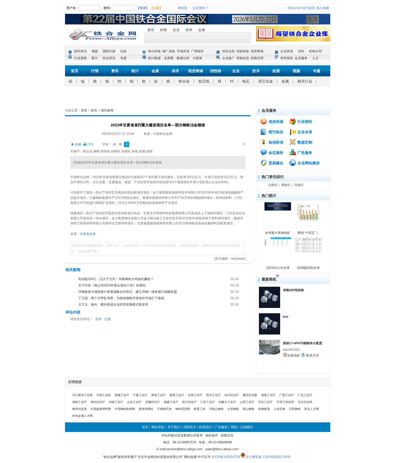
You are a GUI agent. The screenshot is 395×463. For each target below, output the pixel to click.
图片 (95, 58)
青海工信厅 (158, 395)
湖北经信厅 (97, 402)
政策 (276, 71)
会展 (201, 30)
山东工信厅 (134, 402)
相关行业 (304, 81)
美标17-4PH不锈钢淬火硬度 (302, 343)
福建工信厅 (171, 402)
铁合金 (184, 81)
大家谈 (197, 58)
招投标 (215, 71)
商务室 (182, 8)
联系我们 (205, 427)
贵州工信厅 (213, 395)
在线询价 (291, 355)
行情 (94, 71)
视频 (95, 51)
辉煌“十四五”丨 (308, 233)
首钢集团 (264, 408)
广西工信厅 (286, 395)
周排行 (286, 185)
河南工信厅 (116, 402)
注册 (107, 319)
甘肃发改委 (88, 234)
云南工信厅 (195, 395)
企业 (176, 30)
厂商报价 (197, 51)
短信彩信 (271, 142)
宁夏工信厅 (140, 395)
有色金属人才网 (82, 415)
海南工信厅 (268, 395)
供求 (188, 30)
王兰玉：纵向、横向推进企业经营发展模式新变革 (113, 304)
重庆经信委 (250, 395)
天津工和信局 (285, 402)
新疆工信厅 (122, 395)
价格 (163, 30)
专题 (123, 58)
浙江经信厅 (189, 402)
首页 (74, 71)
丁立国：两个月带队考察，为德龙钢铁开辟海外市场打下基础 (121, 298)
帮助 (234, 427)
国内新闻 (107, 110)
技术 (256, 71)
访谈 (123, 51)
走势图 (168, 58)
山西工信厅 (247, 402)
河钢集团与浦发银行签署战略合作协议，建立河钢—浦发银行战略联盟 (127, 292)
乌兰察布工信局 (82, 395)
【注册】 (156, 8)
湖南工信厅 (79, 402)
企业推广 (228, 58)
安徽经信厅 (152, 402)
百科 (301, 51)
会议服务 (271, 152)
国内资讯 (80, 51)
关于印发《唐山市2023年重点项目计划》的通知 (112, 285)
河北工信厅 (265, 402)
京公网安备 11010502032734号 (268, 457)
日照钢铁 (295, 408)
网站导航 (157, 427)
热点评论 (109, 58)
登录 (98, 319)
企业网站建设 (304, 162)
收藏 (76, 144)
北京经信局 (305, 402)
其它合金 (265, 81)
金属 (285, 81)
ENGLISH (295, 8)
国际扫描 (109, 51)
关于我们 (173, 427)
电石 (246, 81)
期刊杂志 (271, 131)
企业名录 (300, 131)
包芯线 (203, 81)
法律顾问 (246, 427)
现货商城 (257, 51)
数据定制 (300, 142)
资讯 (150, 30)
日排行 (273, 185)
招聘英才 (189, 427)
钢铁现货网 (182, 408)
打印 (88, 144)
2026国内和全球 (308, 268)
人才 (315, 58)
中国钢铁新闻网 (125, 408)
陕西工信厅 (177, 395)
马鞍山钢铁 (216, 408)
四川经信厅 (231, 395)
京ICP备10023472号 (225, 457)
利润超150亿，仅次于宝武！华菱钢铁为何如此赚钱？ (116, 279)
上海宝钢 (279, 408)
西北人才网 (311, 408)
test (285, 317)
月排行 (299, 185)
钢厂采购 (168, 51)
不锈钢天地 (164, 408)
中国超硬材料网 (100, 408)
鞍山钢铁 (248, 408)
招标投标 (242, 51)
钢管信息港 (79, 408)
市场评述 (183, 51)
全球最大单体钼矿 (277, 233)
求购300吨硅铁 (293, 290)
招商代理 (257, 58)
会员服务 (301, 58)
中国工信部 (103, 395)
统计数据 (154, 58)
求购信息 (242, 58)
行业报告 (300, 121)
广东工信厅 (305, 395)
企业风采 (286, 51)
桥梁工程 (199, 408)
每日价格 (154, 51)
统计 (135, 71)
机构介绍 (315, 51)
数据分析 (183, 58)
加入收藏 (322, 8)
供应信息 (228, 51)
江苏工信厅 (207, 402)
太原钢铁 (233, 408)
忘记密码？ (201, 8)
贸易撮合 (271, 162)
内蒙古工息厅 (227, 402)
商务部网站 (146, 408)
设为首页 (308, 8)
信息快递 (271, 121)
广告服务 (300, 152)
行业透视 (80, 58)
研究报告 (286, 58)
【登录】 (142, 8)
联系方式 (310, 355)
